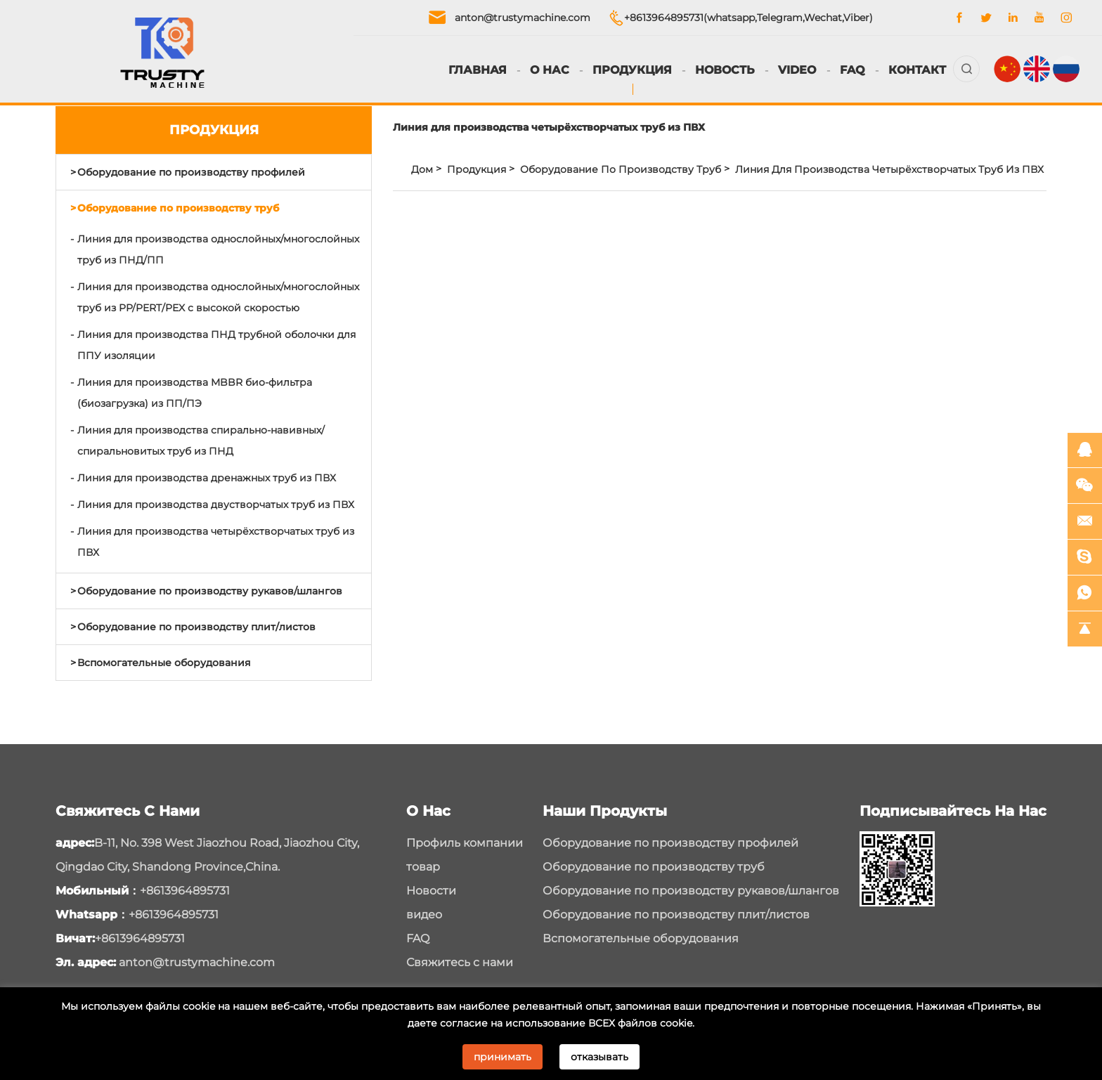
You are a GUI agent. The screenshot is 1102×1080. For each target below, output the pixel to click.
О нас (549, 70)
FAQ (852, 70)
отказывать (599, 1056)
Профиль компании (464, 843)
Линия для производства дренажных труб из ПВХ (206, 477)
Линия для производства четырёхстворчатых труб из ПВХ (215, 542)
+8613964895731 (185, 890)
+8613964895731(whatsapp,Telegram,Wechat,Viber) (748, 17)
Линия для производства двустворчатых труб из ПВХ (215, 504)
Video (797, 70)
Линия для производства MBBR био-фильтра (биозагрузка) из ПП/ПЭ (194, 393)
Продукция (632, 70)
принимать (502, 1056)
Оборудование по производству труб (178, 208)
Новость (725, 70)
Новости (431, 890)
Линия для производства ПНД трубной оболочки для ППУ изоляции (216, 345)
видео (424, 914)
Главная (477, 70)
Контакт (917, 70)
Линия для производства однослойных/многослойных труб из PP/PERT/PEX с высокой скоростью (218, 297)
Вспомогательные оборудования (164, 662)
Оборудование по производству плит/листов (196, 626)
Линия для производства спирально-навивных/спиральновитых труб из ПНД (201, 440)
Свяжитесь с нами (459, 962)
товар (423, 866)
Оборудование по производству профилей (191, 172)
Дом (422, 169)
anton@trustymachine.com (522, 17)
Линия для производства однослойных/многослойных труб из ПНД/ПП (218, 249)
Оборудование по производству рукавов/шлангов (209, 591)
